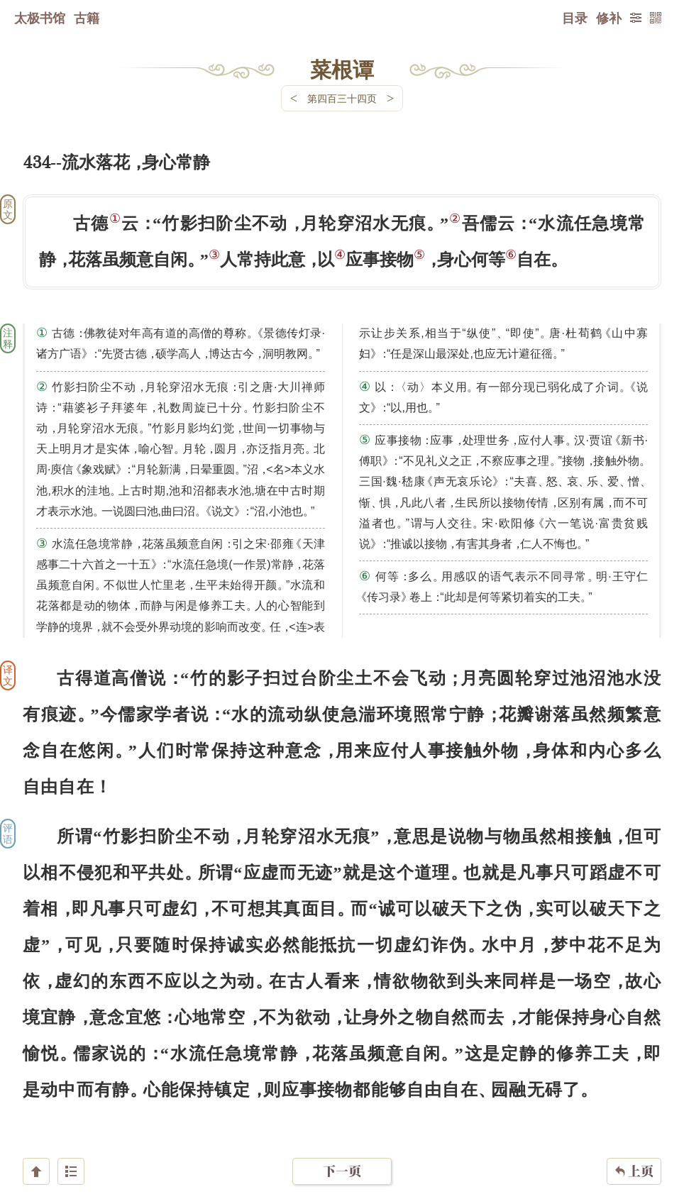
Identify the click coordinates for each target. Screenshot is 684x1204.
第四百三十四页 (342, 98)
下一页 (342, 1119)
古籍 (86, 18)
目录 (575, 18)
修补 (609, 18)
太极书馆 (39, 18)
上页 (633, 1119)
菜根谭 (342, 69)
